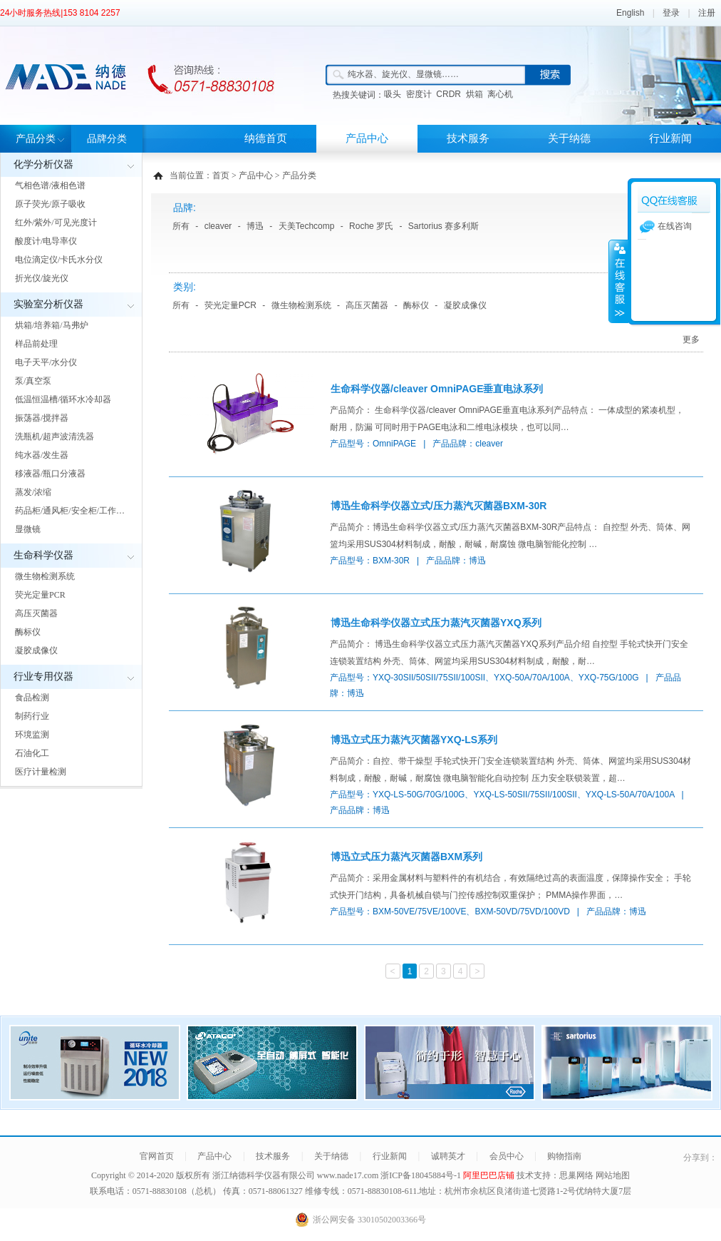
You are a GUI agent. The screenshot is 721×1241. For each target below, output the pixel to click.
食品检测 (32, 698)
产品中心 (367, 138)
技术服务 (468, 138)
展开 (618, 281)
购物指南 (564, 1156)
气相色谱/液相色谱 (50, 185)
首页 (220, 175)
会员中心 (506, 1156)
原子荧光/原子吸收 (50, 204)
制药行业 (32, 716)
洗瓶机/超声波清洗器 (54, 436)
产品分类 (36, 138)
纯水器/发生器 (41, 455)
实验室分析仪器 (48, 304)
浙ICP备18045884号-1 (421, 1175)
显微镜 (28, 529)
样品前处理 (36, 344)
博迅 (255, 226)
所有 (181, 226)
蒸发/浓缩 (33, 492)
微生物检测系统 (45, 576)
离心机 (500, 94)
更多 (691, 339)
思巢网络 (576, 1175)
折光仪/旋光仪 (41, 278)
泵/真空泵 (33, 381)
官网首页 (157, 1156)
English (630, 13)
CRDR (448, 94)
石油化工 (32, 753)
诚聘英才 (448, 1156)
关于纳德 (569, 138)
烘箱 (474, 94)
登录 (671, 13)
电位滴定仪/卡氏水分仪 (59, 260)
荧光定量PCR (40, 595)
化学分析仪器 (43, 164)
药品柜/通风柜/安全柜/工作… (70, 511)
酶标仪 (28, 632)
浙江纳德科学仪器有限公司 (263, 1175)
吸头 (392, 94)
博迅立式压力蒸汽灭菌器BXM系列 (406, 856)
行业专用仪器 (43, 676)
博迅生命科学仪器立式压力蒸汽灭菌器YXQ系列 (436, 622)
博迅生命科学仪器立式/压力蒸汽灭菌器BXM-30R (438, 505)
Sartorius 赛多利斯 (443, 226)
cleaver (218, 226)
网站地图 (613, 1175)
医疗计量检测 (40, 772)
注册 (706, 13)
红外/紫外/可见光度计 (56, 223)
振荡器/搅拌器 (41, 418)
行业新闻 (670, 138)
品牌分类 (107, 138)
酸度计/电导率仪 (46, 241)
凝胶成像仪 (36, 650)
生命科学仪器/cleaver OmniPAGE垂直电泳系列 (437, 388)
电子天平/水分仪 (46, 362)
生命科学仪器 (43, 555)
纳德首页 (265, 138)
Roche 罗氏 (371, 226)
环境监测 (32, 735)
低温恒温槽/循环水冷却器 (63, 399)
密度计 (419, 94)
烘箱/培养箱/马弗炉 (51, 325)
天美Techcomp (307, 226)
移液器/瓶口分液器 (50, 474)
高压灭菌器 (36, 613)
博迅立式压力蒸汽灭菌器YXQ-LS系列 (414, 739)
